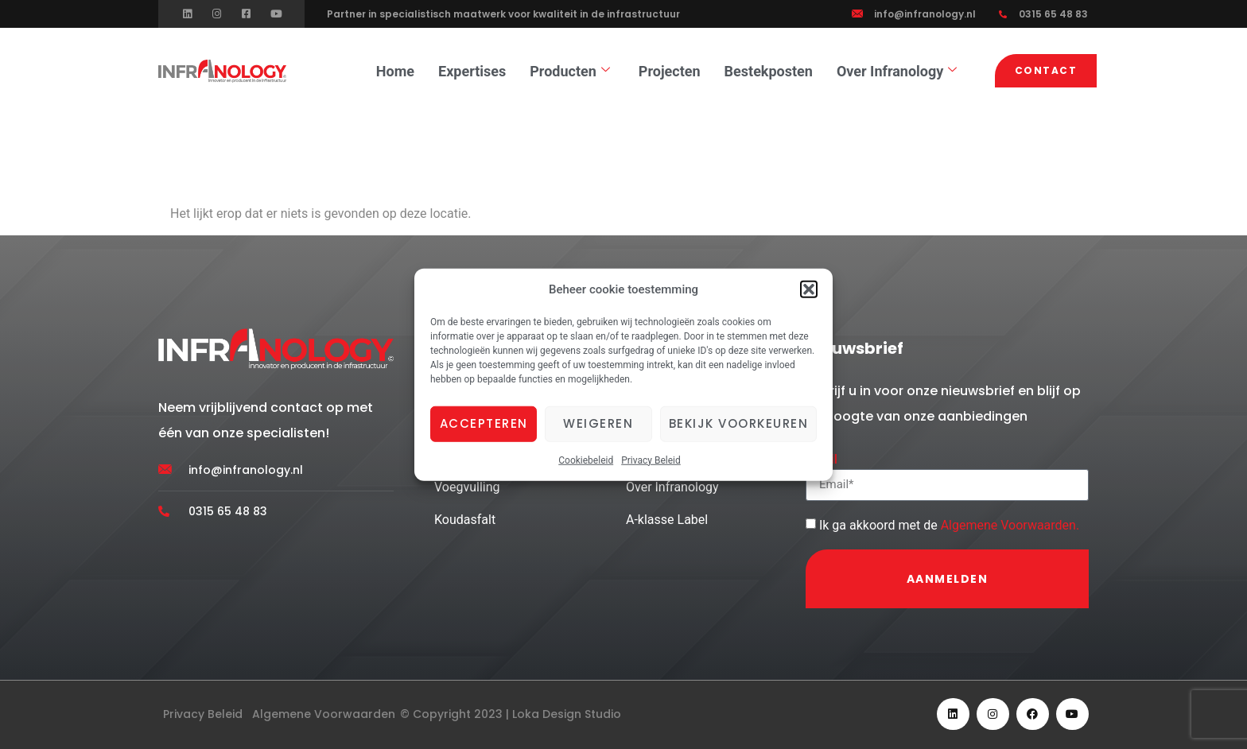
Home (395, 71)
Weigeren (598, 423)
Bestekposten (769, 71)
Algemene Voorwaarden (1008, 524)
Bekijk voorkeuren (739, 423)
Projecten (670, 71)
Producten (570, 71)
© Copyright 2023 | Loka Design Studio (510, 714)
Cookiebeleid (585, 459)
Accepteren (484, 423)
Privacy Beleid (651, 459)
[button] (809, 289)
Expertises (472, 71)
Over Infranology (897, 71)
